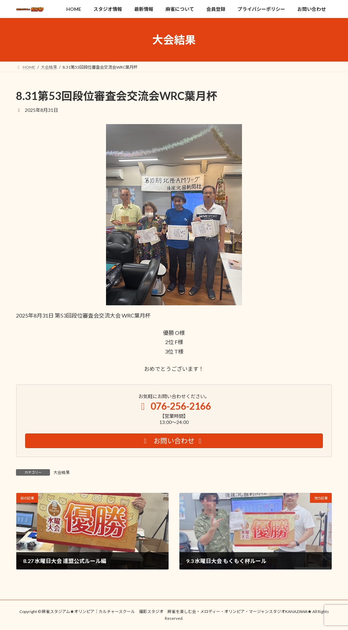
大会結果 (61, 472)
